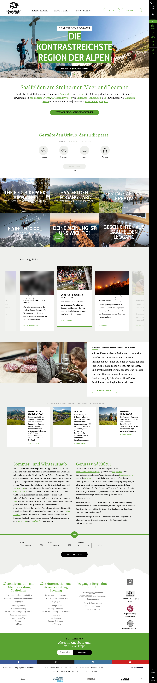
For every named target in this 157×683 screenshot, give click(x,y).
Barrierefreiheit (91, 671)
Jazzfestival (65, 671)
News (101, 668)
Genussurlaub (19, 491)
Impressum (84, 668)
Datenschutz (77, 671)
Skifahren (82, 98)
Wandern (130, 98)
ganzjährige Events (39, 98)
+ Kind (99, 545)
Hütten (88, 478)
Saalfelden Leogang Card (74, 194)
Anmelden (82, 652)
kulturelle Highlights (96, 102)
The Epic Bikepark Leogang (25, 194)
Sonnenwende (105, 300)
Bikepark (54, 671)
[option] (74, 47)
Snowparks (22, 521)
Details (74, 328)
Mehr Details (34, 444)
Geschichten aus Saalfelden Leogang (124, 231)
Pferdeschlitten (126, 475)
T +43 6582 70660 (11, 598)
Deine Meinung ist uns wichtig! (74, 230)
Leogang (81, 94)
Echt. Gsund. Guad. (104, 391)
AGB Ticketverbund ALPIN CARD (58, 668)
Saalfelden (65, 94)
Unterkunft (131, 11)
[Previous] (30, 298)
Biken (46, 102)
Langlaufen (95, 98)
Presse (94, 668)
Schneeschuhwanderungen (88, 471)
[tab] (153, 2)
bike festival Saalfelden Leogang (34, 301)
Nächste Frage (74, 166)
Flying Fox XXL (25, 228)
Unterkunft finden (74, 554)
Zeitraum (61, 142)
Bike (15, 501)
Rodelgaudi (36, 521)
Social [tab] (152, 670)
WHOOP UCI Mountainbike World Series (72, 296)
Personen (73, 142)
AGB (75, 668)
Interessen (86, 142)
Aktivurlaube (19, 488)
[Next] (118, 298)
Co (104, 98)
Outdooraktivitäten (61, 98)
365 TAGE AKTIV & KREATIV (124, 195)
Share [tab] (152, 678)
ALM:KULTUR (141, 300)
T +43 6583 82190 (85, 596)
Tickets (111, 11)
